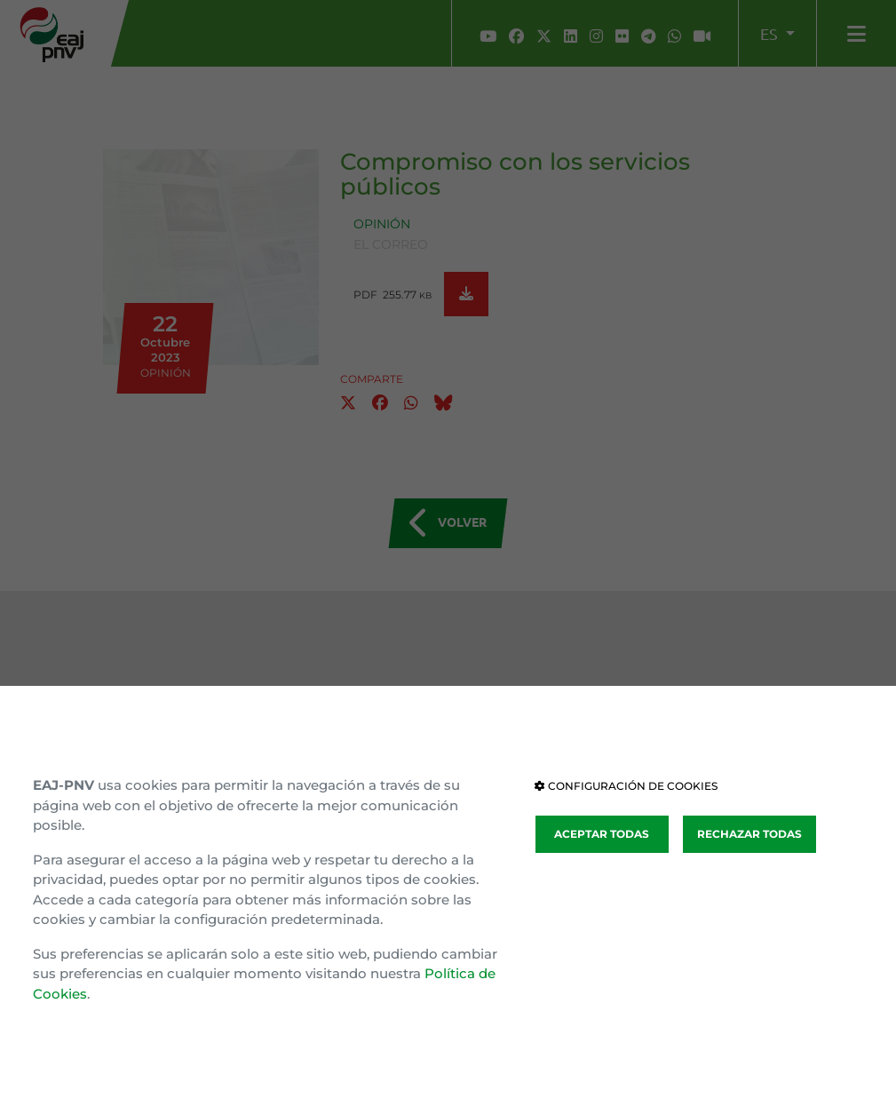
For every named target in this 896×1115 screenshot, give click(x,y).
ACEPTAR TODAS (601, 833)
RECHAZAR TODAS (749, 833)
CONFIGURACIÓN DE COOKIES (626, 785)
